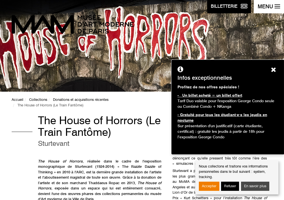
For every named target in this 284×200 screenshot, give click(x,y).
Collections (38, 100)
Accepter (209, 186)
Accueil (17, 100)
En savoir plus (255, 186)
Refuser (230, 186)
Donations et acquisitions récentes (80, 100)
